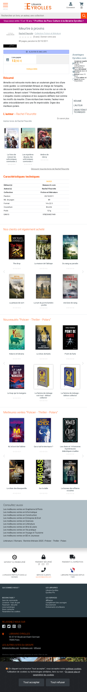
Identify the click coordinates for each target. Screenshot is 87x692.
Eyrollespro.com (26, 648)
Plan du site (43, 655)
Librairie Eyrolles (52, 590)
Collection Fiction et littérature (48, 33)
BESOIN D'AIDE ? (8, 598)
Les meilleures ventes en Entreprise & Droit (22, 518)
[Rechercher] (40, 16)
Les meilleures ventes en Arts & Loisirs (20, 527)
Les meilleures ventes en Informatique (20, 512)
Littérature (8, 541)
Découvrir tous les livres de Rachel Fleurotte (50, 169)
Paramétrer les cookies (11, 612)
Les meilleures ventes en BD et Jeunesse (21, 536)
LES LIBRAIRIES (52, 588)
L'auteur (78, 105)
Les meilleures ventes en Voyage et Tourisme (23, 533)
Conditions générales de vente (27, 655)
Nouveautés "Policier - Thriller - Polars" (27, 319)
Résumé (77, 101)
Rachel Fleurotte (26, 33)
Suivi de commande (10, 600)
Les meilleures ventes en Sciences (18, 521)
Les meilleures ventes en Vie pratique (19, 530)
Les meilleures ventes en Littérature (19, 524)
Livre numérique (8, 607)
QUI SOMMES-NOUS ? (10, 588)
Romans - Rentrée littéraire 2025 (28, 541)
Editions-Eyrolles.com (10, 648)
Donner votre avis (48, 37)
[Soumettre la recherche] (84, 16)
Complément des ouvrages (56, 603)
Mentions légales (8, 655)
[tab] (19, 59)
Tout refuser (57, 682)
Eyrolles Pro (50, 593)
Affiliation (49, 600)
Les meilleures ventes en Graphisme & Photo (23, 509)
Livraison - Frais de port (11, 603)
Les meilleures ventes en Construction (20, 515)
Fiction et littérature (49, 192)
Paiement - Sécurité (9, 605)
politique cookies (73, 669)
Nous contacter (8, 609)
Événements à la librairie (55, 607)
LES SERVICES (51, 598)
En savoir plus (63, 118)
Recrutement (51, 605)
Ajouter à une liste (36, 52)
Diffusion (37, 648)
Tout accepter (31, 682)
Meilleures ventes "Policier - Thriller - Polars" (30, 412)
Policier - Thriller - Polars (55, 541)
